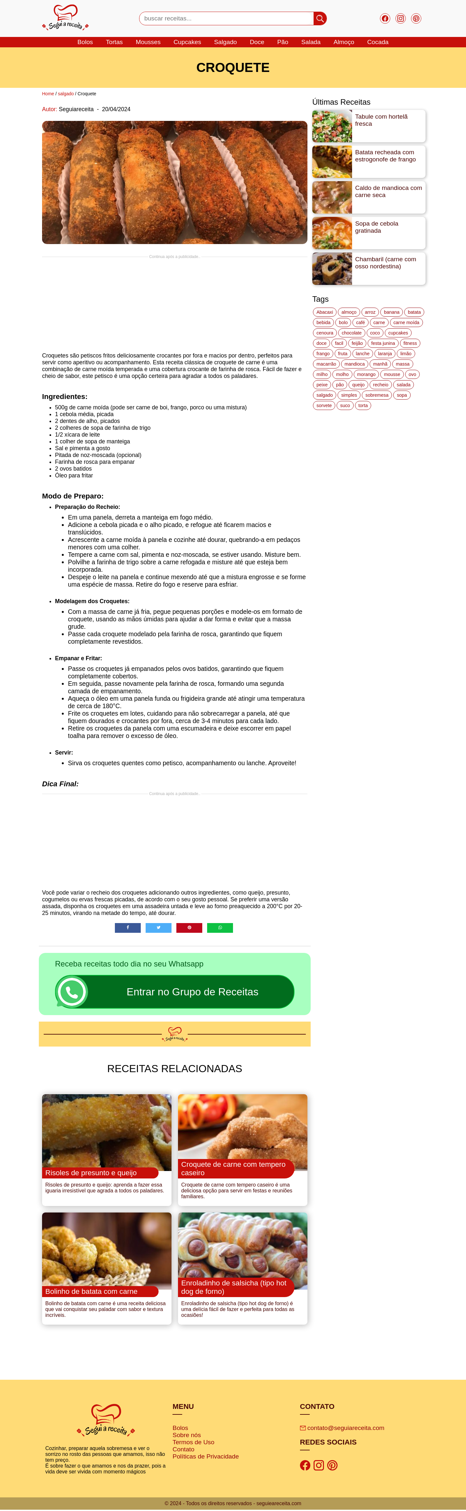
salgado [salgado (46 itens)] (324, 395)
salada (311, 42)
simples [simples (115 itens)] (349, 395)
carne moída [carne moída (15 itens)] (406, 322)
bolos (85, 42)
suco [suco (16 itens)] (345, 405)
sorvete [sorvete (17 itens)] (324, 405)
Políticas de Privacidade (205, 1458)
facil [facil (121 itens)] (339, 343)
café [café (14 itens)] (360, 322)
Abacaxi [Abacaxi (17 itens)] (324, 312)
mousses (148, 42)
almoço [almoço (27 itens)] (348, 312)
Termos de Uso (193, 1443)
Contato (183, 1450)
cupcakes (187, 42)
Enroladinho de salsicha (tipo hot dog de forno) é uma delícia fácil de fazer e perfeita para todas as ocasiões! (237, 1310)
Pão (282, 42)
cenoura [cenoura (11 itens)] (324, 332)
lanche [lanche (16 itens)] (363, 353)
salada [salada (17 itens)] (403, 384)
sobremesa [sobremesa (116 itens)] (376, 395)
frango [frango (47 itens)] (323, 353)
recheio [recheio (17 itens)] (380, 384)
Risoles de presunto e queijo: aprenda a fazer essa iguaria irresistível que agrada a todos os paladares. (104, 1188)
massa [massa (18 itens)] (402, 364)
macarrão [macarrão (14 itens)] (326, 364)
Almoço (344, 42)
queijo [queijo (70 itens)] (358, 384)
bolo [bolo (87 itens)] (343, 322)
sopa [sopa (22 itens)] (402, 395)
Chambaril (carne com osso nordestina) (385, 263)
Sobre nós (186, 1436)
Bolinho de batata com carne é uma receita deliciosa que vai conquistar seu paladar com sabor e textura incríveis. (105, 1310)
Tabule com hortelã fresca (381, 120)
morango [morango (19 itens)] (366, 374)
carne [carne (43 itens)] (379, 322)
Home (48, 93)
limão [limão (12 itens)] (405, 353)
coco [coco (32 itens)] (375, 332)
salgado (225, 42)
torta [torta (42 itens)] (363, 405)
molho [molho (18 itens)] (342, 374)
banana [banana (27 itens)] (391, 312)
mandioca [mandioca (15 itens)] (355, 364)
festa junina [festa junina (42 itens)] (383, 343)
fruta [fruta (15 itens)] (343, 353)
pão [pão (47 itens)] (340, 384)
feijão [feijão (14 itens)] (357, 343)
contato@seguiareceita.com (342, 1429)
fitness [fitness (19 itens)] (410, 343)
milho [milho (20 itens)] (321, 374)
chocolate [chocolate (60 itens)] (352, 332)
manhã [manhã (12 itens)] (380, 364)
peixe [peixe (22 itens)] (321, 384)
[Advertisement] (174, 304)
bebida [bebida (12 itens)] (323, 322)
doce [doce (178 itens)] (321, 343)
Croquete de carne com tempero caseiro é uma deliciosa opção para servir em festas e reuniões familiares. (236, 1191)
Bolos (180, 1429)
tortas (114, 42)
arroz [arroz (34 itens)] (370, 312)
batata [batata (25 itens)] (414, 312)
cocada (378, 42)
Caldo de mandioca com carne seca (388, 191)
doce (257, 42)
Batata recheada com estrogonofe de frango (385, 156)
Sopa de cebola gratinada (376, 227)
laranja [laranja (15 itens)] (385, 353)
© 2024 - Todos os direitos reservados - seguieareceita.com (233, 1504)
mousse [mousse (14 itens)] (392, 374)
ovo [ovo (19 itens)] (412, 374)
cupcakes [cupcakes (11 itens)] (398, 332)
